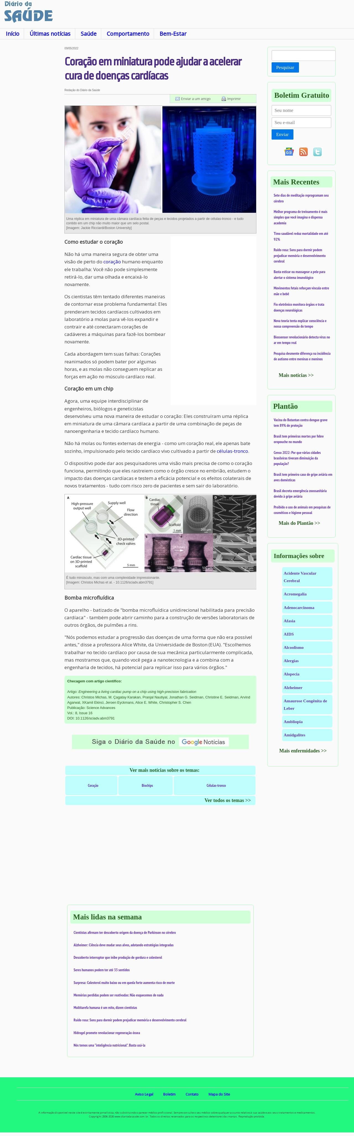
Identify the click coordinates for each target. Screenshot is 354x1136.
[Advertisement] (32, 130)
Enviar (282, 134)
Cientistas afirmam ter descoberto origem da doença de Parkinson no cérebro (125, 932)
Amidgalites (294, 735)
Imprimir (234, 98)
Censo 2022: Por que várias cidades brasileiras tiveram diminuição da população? (297, 458)
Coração (93, 785)
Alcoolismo (294, 647)
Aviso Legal (144, 1094)
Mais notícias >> (296, 375)
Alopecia (292, 674)
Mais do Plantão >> (299, 523)
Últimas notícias (50, 33)
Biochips (147, 785)
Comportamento (128, 33)
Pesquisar (285, 67)
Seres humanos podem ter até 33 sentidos (101, 969)
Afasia (289, 620)
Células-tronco (216, 785)
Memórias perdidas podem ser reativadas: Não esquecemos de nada (118, 995)
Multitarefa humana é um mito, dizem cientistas (105, 1007)
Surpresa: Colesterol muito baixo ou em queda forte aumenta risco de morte (124, 982)
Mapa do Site (219, 1094)
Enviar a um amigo (196, 98)
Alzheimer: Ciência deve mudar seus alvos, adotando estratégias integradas (123, 944)
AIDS (289, 634)
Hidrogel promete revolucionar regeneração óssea (107, 1032)
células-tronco (232, 451)
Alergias (291, 660)
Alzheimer (293, 687)
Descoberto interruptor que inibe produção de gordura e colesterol (118, 957)
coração (112, 261)
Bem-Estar (173, 33)
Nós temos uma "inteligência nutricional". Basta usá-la (109, 1045)
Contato (192, 1094)
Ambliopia (293, 721)
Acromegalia (295, 594)
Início (12, 33)
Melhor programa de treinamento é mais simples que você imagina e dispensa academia (300, 217)
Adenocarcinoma (299, 607)
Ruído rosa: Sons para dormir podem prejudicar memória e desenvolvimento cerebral (130, 1019)
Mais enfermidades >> (303, 751)
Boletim (169, 1094)
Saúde (89, 33)
